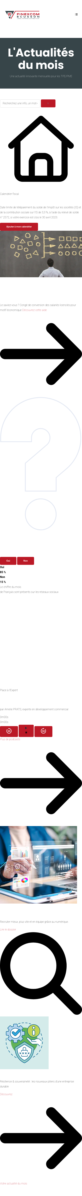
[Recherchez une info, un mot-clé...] (20, 103)
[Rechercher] (48, 103)
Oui (8, 560)
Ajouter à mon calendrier (19, 226)
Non (25, 560)
